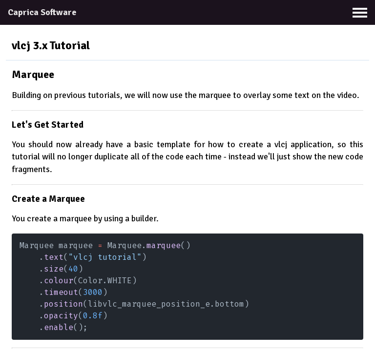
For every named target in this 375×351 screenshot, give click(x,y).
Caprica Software (42, 12)
